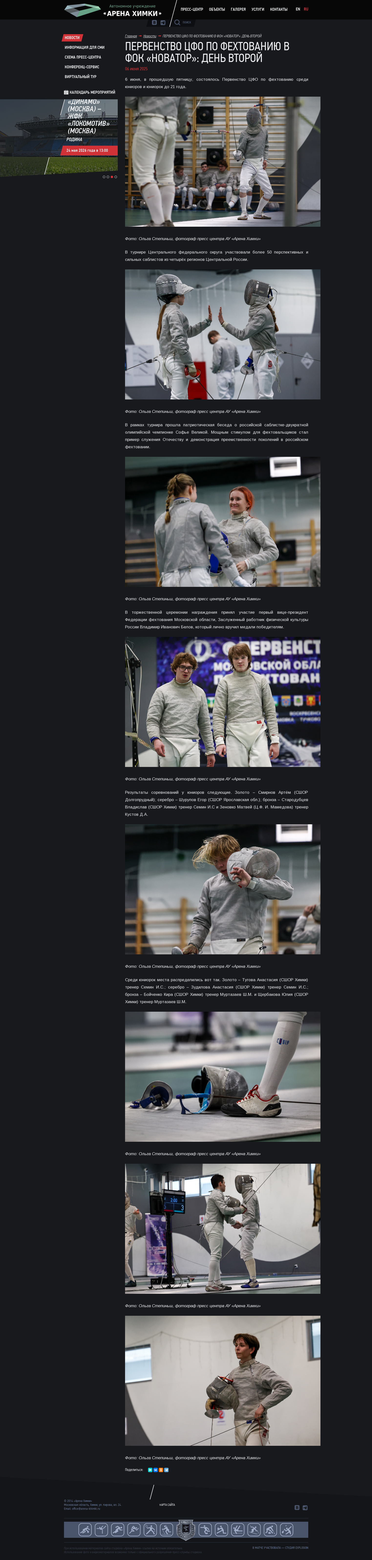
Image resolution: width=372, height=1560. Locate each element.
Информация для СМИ (85, 47)
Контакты (278, 9)
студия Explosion (296, 1548)
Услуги (258, 9)
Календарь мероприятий (92, 92)
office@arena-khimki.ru (86, 1509)
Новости (72, 37)
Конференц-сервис (82, 67)
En (298, 9)
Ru (306, 9)
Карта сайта (167, 1505)
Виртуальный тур (80, 77)
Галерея (238, 9)
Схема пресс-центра (83, 57)
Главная (131, 36)
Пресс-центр (192, 9)
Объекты (217, 9)
